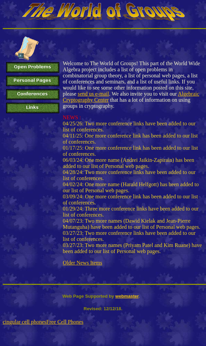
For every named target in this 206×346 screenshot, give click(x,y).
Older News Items (82, 263)
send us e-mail (93, 94)
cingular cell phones (24, 322)
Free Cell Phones (64, 322)
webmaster (127, 296)
